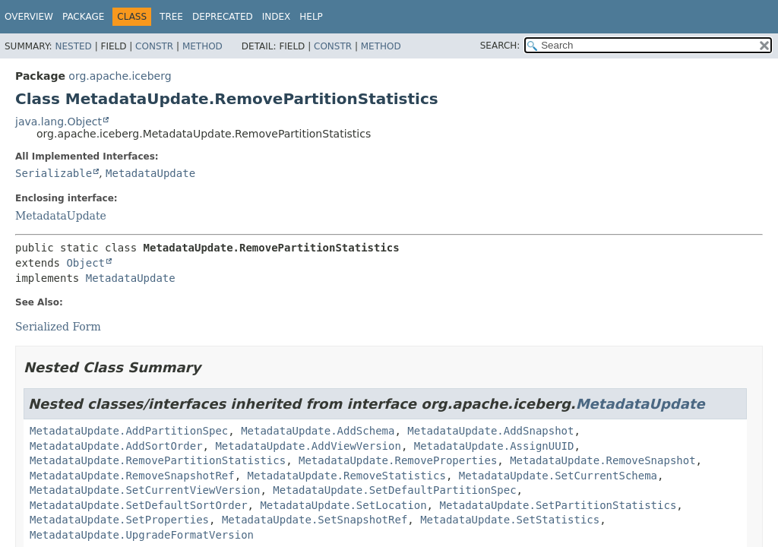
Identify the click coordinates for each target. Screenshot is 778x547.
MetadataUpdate (150, 173)
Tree (171, 16)
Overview (29, 16)
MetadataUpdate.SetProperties (119, 520)
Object (85, 263)
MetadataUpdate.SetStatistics (509, 520)
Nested (73, 46)
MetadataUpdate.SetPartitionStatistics (557, 505)
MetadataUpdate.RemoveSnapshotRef (132, 476)
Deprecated (222, 16)
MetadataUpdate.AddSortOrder (116, 446)
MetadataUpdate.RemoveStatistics (347, 476)
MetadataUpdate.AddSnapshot (490, 431)
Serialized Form (58, 327)
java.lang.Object (58, 121)
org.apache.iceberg (119, 76)
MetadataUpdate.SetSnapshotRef (314, 520)
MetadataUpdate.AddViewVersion (307, 446)
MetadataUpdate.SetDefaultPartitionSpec (394, 490)
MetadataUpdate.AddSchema (317, 431)
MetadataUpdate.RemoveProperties (398, 460)
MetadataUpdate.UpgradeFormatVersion (142, 535)
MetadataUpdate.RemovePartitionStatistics (158, 460)
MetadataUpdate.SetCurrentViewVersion (145, 490)
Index (276, 16)
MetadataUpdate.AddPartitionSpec (129, 431)
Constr (154, 46)
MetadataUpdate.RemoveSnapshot (602, 460)
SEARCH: (500, 45)
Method (202, 46)
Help (311, 16)
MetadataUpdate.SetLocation (343, 505)
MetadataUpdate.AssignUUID (494, 446)
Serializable (53, 173)
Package (83, 16)
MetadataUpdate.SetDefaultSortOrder (139, 505)
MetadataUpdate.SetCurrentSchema (558, 476)
